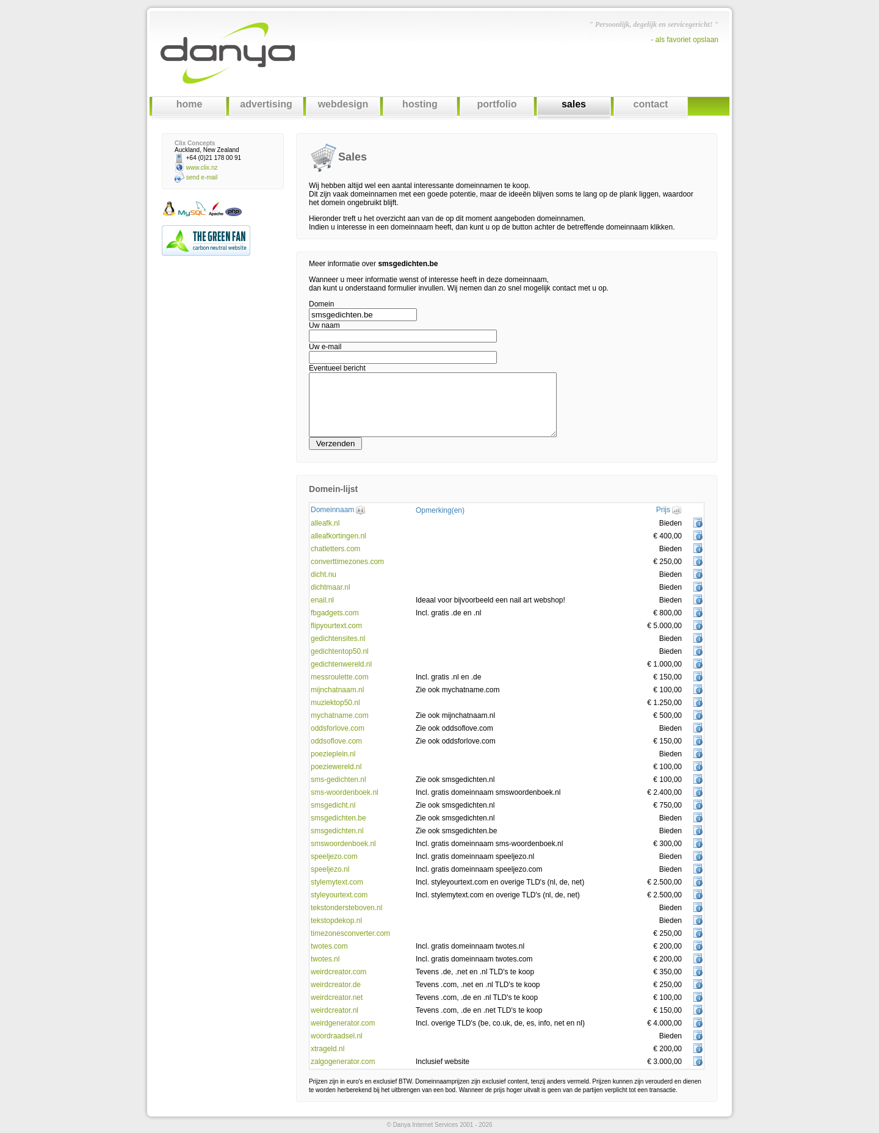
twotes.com (329, 946)
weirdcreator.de (336, 984)
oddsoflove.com (336, 741)
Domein (321, 304)
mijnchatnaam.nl (337, 690)
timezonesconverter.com (350, 933)
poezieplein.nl (333, 754)
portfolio (497, 104)
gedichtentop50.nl (340, 651)
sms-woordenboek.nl (344, 792)
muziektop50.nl (335, 702)
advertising (266, 104)
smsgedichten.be (338, 818)
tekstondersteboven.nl (346, 907)
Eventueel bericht (337, 368)
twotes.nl (325, 959)
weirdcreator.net (337, 997)
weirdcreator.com (338, 972)
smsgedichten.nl (337, 831)
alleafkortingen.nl (338, 536)
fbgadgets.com (335, 613)
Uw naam (324, 325)
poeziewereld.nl (336, 766)
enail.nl (322, 600)
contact (651, 104)
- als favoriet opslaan (684, 39)
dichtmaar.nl (330, 587)
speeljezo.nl (330, 869)
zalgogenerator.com (343, 1061)
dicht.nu (323, 574)
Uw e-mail (325, 346)
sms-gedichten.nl (338, 779)
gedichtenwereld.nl (341, 664)
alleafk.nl (325, 523)
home (189, 104)
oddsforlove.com (337, 728)
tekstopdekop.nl (336, 920)
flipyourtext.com (336, 625)
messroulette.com (340, 677)
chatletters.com (335, 549)
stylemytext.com (337, 882)
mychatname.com (340, 715)
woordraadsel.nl (337, 1036)
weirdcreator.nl (334, 1010)
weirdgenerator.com (343, 1023)
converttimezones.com (347, 561)
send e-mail (202, 177)
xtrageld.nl (327, 1048)
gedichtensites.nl (338, 638)
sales (574, 104)
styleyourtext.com (339, 895)
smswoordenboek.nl (343, 843)
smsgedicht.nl (333, 805)
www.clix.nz (202, 167)
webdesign (343, 104)
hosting (420, 104)
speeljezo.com (334, 856)
